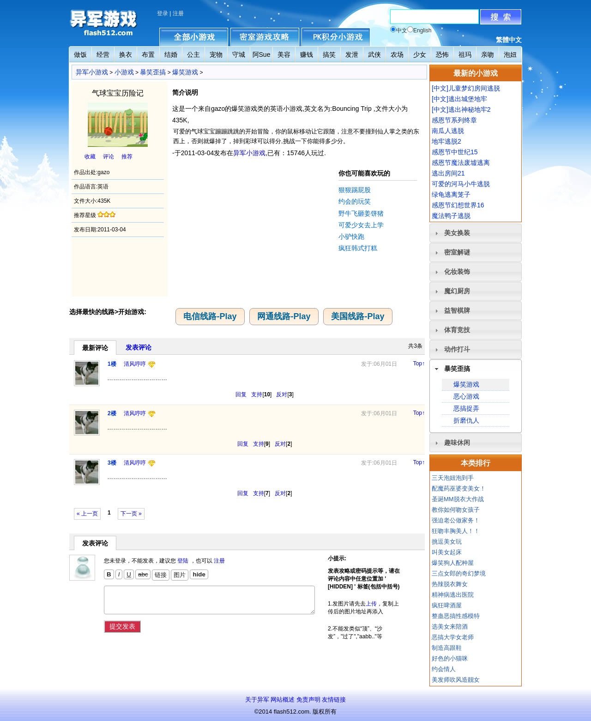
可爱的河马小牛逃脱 (461, 184)
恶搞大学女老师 (453, 637)
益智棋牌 (457, 310)
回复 (241, 394)
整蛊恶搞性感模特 (456, 615)
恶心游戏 (466, 396)
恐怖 (442, 54)
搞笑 (329, 54)
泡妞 (510, 54)
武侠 (374, 54)
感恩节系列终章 (454, 120)
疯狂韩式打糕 (357, 248)
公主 (193, 54)
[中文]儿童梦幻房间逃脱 (466, 88)
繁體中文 (509, 39)
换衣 (125, 54)
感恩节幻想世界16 (458, 205)
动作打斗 (457, 349)
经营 (102, 54)
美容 (283, 54)
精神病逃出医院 (453, 594)
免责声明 (308, 699)
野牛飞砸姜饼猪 (361, 213)
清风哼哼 (135, 364)
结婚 (170, 54)
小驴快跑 (351, 236)
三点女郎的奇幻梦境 (459, 573)
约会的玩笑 (354, 201)
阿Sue (262, 54)
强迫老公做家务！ (456, 520)
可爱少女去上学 (361, 225)
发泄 (351, 54)
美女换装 (457, 232)
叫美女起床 (447, 552)
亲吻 (487, 54)
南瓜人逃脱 (448, 130)
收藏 (90, 156)
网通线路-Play (283, 316)
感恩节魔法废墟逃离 (461, 162)
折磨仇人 (466, 420)
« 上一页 (87, 513)
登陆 (182, 560)
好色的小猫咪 (450, 658)
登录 (162, 13)
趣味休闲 (457, 442)
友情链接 (334, 699)
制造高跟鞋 (447, 647)
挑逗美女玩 (447, 541)
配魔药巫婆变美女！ (459, 488)
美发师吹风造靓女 (456, 679)
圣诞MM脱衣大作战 (458, 499)
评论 (108, 156)
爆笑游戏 (185, 72)
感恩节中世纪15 (455, 152)
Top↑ (419, 363)
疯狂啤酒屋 (447, 605)
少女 (419, 54)
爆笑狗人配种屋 (453, 562)
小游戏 (124, 72)
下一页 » (131, 513)
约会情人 (444, 669)
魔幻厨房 (457, 291)
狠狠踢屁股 (354, 190)
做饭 (80, 54)
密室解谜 (457, 252)
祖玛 (464, 54)
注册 (178, 13)
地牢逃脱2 (446, 141)
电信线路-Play (209, 316)
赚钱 (306, 54)
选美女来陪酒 (450, 626)
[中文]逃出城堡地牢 (459, 99)
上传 (371, 603)
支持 (256, 394)
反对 (281, 394)
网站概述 (283, 699)
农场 (397, 54)
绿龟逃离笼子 (451, 194)
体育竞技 (457, 329)
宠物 (216, 54)
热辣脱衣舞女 (450, 584)
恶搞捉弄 (466, 408)
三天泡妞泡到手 (453, 477)
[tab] (475, 233)
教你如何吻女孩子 (456, 509)
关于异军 (257, 699)
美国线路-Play (357, 316)
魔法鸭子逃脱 (451, 215)
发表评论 (138, 347)
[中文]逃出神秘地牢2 (461, 109)
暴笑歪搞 (153, 72)
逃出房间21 (448, 173)
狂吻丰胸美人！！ (456, 530)
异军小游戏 (92, 72)
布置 (148, 54)
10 (267, 394)
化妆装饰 (457, 271)
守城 (238, 54)
